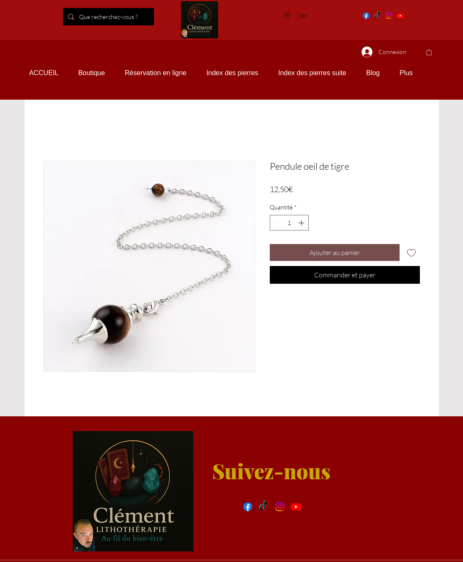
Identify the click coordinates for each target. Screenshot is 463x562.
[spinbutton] (289, 222)
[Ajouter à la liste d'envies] (411, 252)
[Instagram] (389, 15)
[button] (429, 52)
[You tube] (400, 15)
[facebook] (248, 507)
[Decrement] (276, 222)
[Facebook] (366, 15)
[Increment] (302, 222)
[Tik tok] (377, 15)
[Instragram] (280, 507)
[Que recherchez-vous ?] (123, 16)
